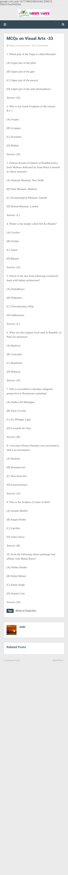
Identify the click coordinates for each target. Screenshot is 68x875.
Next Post (58, 660)
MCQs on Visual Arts (19, 45)
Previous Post (12, 660)
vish (22, 627)
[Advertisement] (34, 766)
